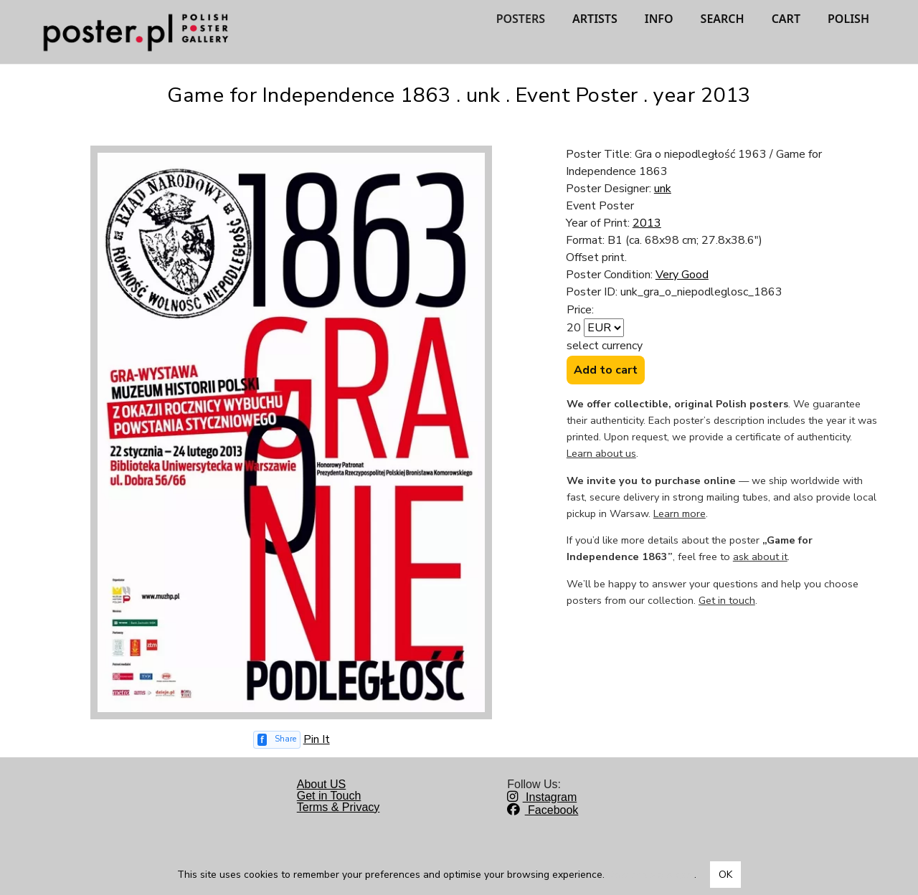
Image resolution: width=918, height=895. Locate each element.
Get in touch (727, 600)
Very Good (682, 275)
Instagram (542, 797)
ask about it (760, 556)
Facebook (542, 810)
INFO (659, 19)
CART (786, 19)
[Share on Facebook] (277, 740)
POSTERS (520, 19)
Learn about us (601, 453)
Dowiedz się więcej (650, 874)
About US (321, 784)
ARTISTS (594, 19)
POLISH (848, 19)
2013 (647, 223)
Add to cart (606, 370)
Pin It (316, 739)
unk (662, 188)
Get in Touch (329, 796)
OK (725, 874)
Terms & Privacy (338, 807)
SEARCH (722, 19)
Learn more (679, 513)
